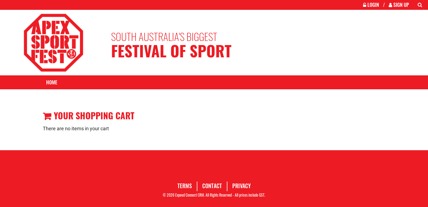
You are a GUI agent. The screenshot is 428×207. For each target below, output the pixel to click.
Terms (184, 186)
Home (51, 82)
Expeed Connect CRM (189, 195)
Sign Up (399, 4)
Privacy (241, 186)
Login (371, 4)
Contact (212, 186)
